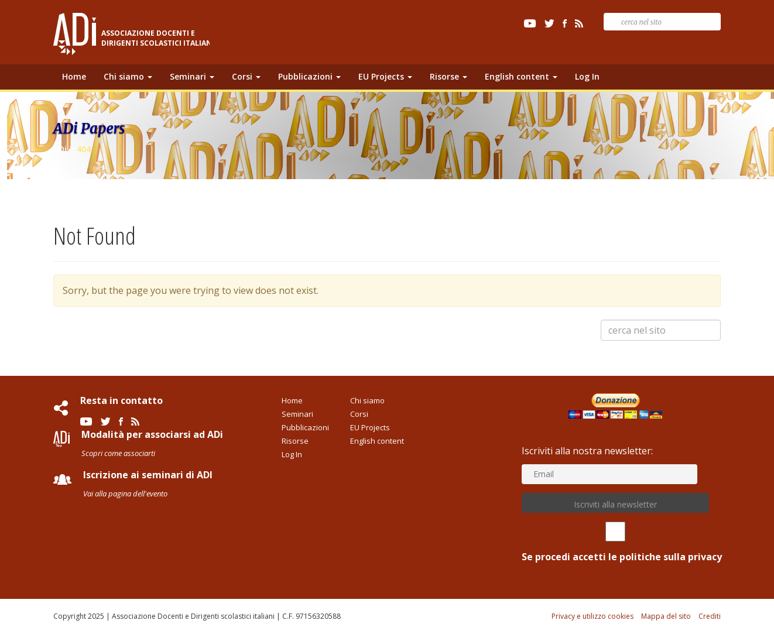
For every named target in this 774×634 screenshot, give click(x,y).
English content (521, 76)
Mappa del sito (666, 616)
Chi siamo (128, 76)
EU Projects (385, 76)
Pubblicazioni (309, 76)
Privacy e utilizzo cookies (592, 616)
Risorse (448, 76)
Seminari (192, 76)
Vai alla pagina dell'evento (125, 493)
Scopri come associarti (118, 453)
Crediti (709, 616)
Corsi (246, 76)
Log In (587, 76)
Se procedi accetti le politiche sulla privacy (615, 542)
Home (74, 76)
